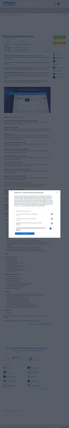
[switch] (51, 214)
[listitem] (34, 211)
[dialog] (34, 214)
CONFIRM (24, 233)
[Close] (58, 193)
